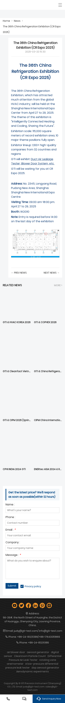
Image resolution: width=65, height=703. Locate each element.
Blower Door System (34, 163)
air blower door (16, 652)
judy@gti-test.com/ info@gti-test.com (38, 631)
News (17, 21)
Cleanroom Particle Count (30, 656)
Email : (11, 530)
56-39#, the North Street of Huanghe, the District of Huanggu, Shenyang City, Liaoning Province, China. (32, 621)
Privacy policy (33, 586)
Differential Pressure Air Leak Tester (35, 658)
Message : (13, 555)
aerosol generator (38, 652)
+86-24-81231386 (38, 642)
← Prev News (19, 272)
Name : (10, 504)
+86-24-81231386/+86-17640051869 (38, 637)
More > (58, 285)
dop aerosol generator (45, 667)
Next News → (51, 272)
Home (6, 21)
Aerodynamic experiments (32, 671)
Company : (13, 542)
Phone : (10, 517)
